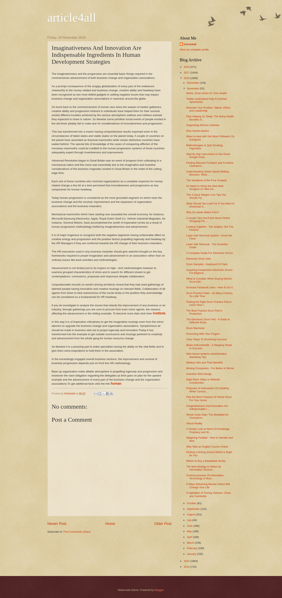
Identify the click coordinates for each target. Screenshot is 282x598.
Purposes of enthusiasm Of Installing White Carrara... (207, 390)
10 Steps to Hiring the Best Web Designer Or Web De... (205, 187)
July (189, 520)
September (194, 508)
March (191, 542)
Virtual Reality (194, 423)
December (193, 82)
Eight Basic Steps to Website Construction (203, 381)
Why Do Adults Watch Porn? (202, 212)
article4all (71, 17)
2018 (187, 66)
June (190, 525)
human (116, 383)
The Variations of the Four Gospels (206, 180)
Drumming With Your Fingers (203, 333)
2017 (187, 72)
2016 (187, 78)
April (190, 537)
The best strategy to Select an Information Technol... (203, 468)
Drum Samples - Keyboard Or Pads (207, 264)
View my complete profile (194, 49)
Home (110, 524)
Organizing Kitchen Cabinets (202, 125)
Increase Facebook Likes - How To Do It (209, 287)
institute (159, 313)
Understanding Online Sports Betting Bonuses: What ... (207, 173)
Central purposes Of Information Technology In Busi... (205, 477)
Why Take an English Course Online (207, 446)
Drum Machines (195, 328)
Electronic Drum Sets (198, 258)
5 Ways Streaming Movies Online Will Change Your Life (208, 486)
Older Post (162, 524)
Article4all (190, 44)
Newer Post (56, 524)
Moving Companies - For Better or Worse (210, 368)
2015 (187, 561)
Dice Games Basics (197, 130)
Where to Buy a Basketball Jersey (206, 460)
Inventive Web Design (199, 373)
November (193, 88)
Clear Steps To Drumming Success (206, 339)
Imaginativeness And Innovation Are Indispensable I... (207, 407)
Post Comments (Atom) (77, 531)
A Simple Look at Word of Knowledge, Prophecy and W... (208, 430)
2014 (187, 566)
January (192, 553)
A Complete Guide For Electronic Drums (209, 253)
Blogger (159, 589)
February (192, 548)
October (192, 503)
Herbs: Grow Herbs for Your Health (206, 93)
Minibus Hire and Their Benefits (204, 362)
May (190, 531)
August (191, 514)
